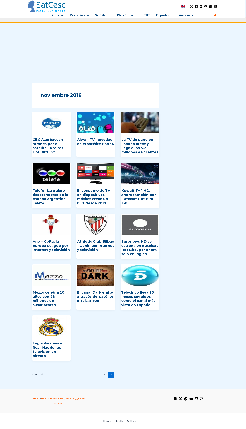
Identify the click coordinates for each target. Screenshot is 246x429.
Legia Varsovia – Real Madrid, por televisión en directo (48, 349)
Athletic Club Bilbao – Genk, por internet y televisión (95, 245)
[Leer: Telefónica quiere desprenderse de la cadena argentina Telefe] (51, 173)
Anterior (38, 374)
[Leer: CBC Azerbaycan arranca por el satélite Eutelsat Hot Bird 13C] (51, 122)
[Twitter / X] (191, 6)
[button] (110, 15)
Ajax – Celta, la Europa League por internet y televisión (51, 245)
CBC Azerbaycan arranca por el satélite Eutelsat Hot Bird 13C (48, 146)
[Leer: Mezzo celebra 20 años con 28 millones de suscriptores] (51, 275)
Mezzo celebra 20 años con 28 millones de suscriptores (48, 298)
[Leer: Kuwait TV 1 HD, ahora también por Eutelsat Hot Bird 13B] (140, 173)
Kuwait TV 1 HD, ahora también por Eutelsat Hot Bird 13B (138, 196)
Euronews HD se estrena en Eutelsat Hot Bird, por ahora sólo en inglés (139, 247)
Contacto (35, 398)
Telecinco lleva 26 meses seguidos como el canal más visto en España (138, 298)
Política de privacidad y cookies (57, 398)
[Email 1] (215, 6)
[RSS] (210, 6)
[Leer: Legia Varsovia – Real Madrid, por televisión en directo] (51, 326)
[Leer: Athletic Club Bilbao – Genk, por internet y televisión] (96, 224)
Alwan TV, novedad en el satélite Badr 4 (95, 142)
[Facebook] (196, 6)
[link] (183, 6)
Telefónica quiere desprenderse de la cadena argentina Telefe (50, 196)
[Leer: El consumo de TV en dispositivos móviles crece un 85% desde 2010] (96, 173)
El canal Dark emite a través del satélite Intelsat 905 (95, 296)
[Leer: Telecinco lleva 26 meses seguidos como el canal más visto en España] (140, 275)
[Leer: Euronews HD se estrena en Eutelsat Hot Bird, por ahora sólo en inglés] (140, 224)
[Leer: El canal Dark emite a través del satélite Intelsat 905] (96, 275)
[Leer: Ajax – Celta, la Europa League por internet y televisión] (51, 224)
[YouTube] (205, 6)
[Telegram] (201, 6)
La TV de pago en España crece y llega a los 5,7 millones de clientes (139, 146)
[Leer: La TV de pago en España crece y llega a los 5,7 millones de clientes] (140, 122)
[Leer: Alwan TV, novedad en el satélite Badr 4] (96, 122)
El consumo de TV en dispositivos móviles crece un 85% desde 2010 (93, 196)
